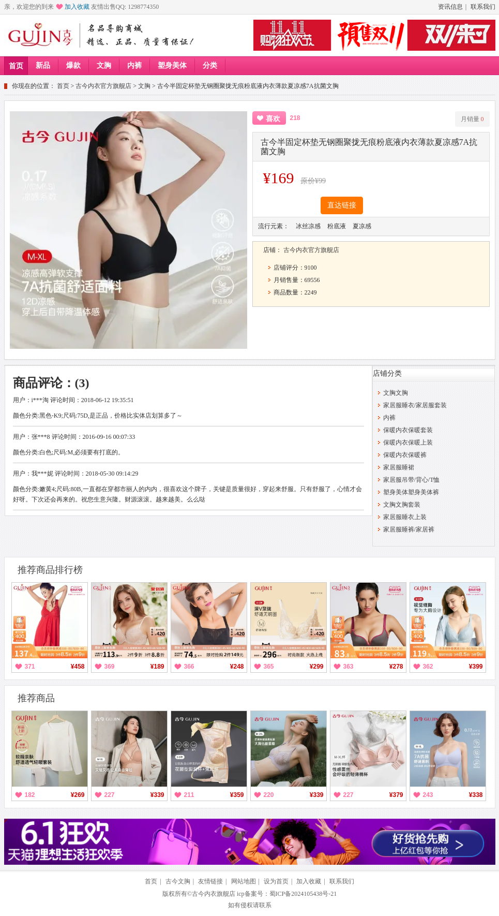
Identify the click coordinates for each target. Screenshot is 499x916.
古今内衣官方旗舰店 (103, 86)
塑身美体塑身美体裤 (411, 492)
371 (30, 666)
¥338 (476, 795)
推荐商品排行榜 (50, 570)
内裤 (134, 65)
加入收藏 (77, 6)
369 (109, 666)
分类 (210, 65)
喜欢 (273, 119)
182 (30, 795)
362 (428, 666)
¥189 (157, 666)
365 (269, 666)
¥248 (237, 666)
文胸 (104, 65)
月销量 (472, 119)
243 (428, 795)
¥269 (78, 795)
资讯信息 (450, 6)
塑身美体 (172, 65)
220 (269, 795)
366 (189, 666)
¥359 (237, 795)
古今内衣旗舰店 (213, 893)
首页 (16, 66)
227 (109, 795)
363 (348, 666)
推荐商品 (36, 698)
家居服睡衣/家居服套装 (415, 405)
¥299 (317, 666)
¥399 (476, 666)
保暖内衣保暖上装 (408, 442)
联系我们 (483, 6)
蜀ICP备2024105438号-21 (303, 893)
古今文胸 (177, 881)
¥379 (396, 795)
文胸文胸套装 (401, 504)
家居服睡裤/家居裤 (408, 529)
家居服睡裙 (398, 467)
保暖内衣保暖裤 (405, 455)
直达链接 (341, 205)
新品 (43, 65)
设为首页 (276, 881)
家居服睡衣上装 (405, 517)
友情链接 (210, 881)
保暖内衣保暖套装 (408, 430)
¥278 (396, 666)
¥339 (157, 795)
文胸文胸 (395, 392)
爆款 (73, 65)
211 (189, 795)
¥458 (78, 666)
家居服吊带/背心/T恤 (411, 479)
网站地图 (243, 881)
